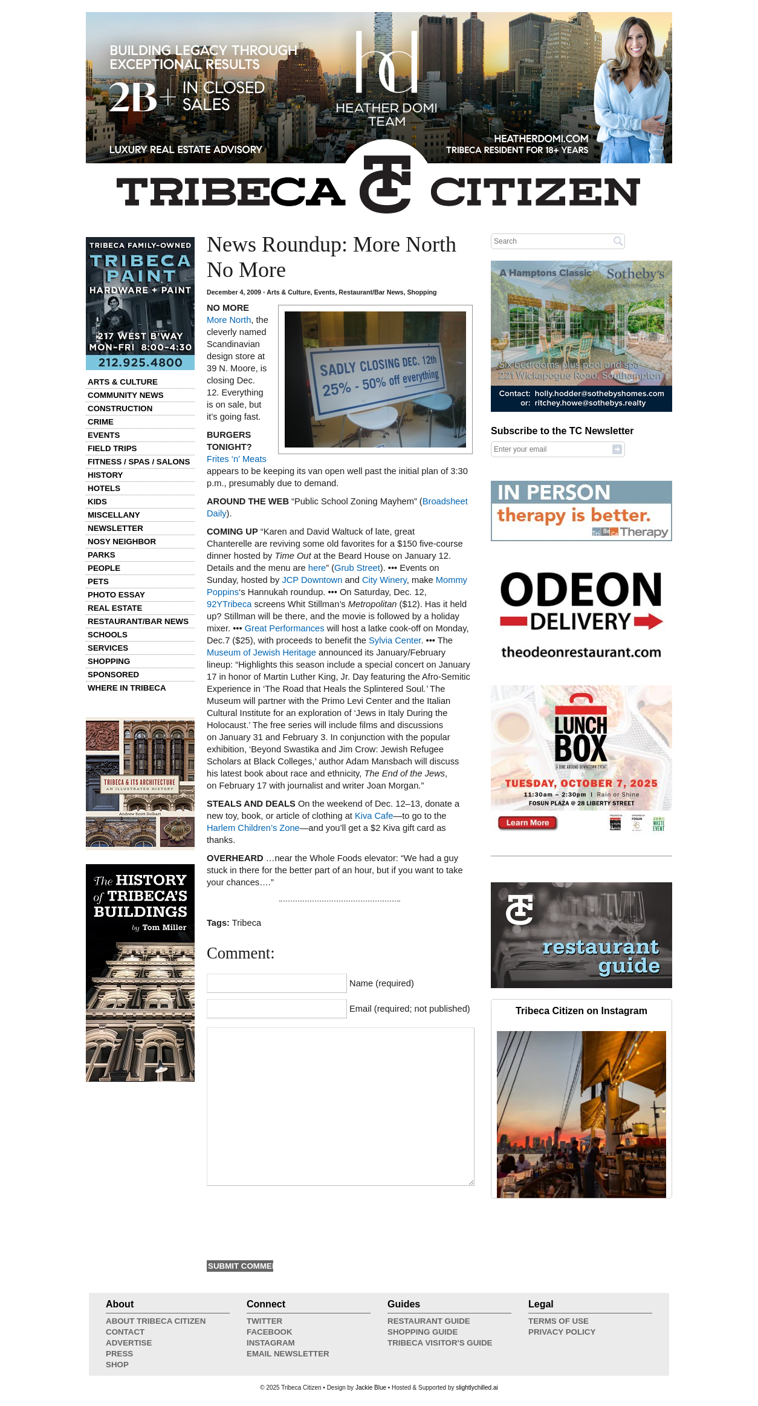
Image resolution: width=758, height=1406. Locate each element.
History (105, 475)
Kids (97, 501)
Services (108, 648)
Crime (101, 421)
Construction (120, 408)
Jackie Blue (370, 1387)
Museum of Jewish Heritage (261, 652)
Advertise (129, 1342)
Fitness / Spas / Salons (139, 461)
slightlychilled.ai (476, 1387)
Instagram (271, 1342)
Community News (126, 395)
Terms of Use (558, 1321)
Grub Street (357, 568)
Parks (101, 554)
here (317, 568)
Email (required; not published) (409, 1009)
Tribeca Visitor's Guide (440, 1342)
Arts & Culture (123, 381)
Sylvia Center (395, 640)
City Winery (384, 580)
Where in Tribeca (127, 687)
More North (229, 320)
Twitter (264, 1321)
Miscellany (114, 514)
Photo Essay (116, 594)
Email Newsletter (288, 1353)
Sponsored (113, 674)
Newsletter (115, 528)
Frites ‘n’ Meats (237, 459)
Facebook (270, 1331)
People (104, 568)
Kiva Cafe (374, 816)
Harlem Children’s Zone (253, 828)
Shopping (109, 661)
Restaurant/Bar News (138, 621)
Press (119, 1353)
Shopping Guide (422, 1331)
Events (104, 435)
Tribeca (246, 923)
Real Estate (115, 608)
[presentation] (298, 1221)
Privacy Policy (561, 1331)
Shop (117, 1364)
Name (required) (381, 983)
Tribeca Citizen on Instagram (581, 1011)
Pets (98, 581)
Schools (108, 634)
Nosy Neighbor (122, 541)
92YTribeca (229, 604)
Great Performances (285, 628)
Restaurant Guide (428, 1321)
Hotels (104, 488)
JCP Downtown (312, 580)
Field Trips (112, 448)
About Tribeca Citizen (156, 1321)
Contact (125, 1331)
